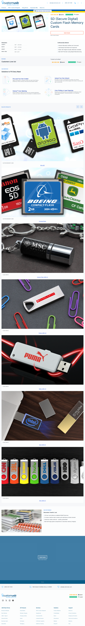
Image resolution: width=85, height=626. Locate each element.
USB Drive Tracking (40, 623)
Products (4, 7)
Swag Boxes (25, 7)
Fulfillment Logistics (40, 621)
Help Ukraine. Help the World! (43, 11)
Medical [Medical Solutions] (55, 621)
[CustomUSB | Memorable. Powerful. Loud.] (22, 596)
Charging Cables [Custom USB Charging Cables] (23, 615)
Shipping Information (73, 615)
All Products (23, 607)
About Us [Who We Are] (70, 610)
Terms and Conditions (73, 618)
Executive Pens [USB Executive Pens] (5, 618)
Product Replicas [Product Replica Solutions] (57, 610)
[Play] (21, 521)
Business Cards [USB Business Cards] (5, 621)
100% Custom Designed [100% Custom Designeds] (41, 610)
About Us (42, 7)
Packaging (22, 623)
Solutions (56, 607)
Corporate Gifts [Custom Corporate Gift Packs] (39, 615)
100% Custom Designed (14, 7)
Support (71, 607)
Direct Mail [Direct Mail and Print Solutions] (4, 623)
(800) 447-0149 (8, 586)
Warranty (70, 621)
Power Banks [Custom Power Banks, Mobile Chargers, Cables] (22, 610)
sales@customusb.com (66, 586)
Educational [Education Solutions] (56, 618)
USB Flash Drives (6, 607)
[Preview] (77, 106)
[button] (75, 3)
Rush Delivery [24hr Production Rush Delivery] (4, 613)
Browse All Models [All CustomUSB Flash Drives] (5, 610)
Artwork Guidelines (72, 613)
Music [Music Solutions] (55, 615)
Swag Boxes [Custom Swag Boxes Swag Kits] (38, 613)
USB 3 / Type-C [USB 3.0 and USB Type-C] (5, 615)
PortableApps (56, 613)
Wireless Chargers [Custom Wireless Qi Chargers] (23, 613)
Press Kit (55, 623)
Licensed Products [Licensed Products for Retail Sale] (39, 618)
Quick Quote (67, 32)
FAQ (69, 623)
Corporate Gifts (34, 7)
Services (38, 607)
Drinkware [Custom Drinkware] (22, 621)
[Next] (81, 106)
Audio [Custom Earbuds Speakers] (21, 618)
